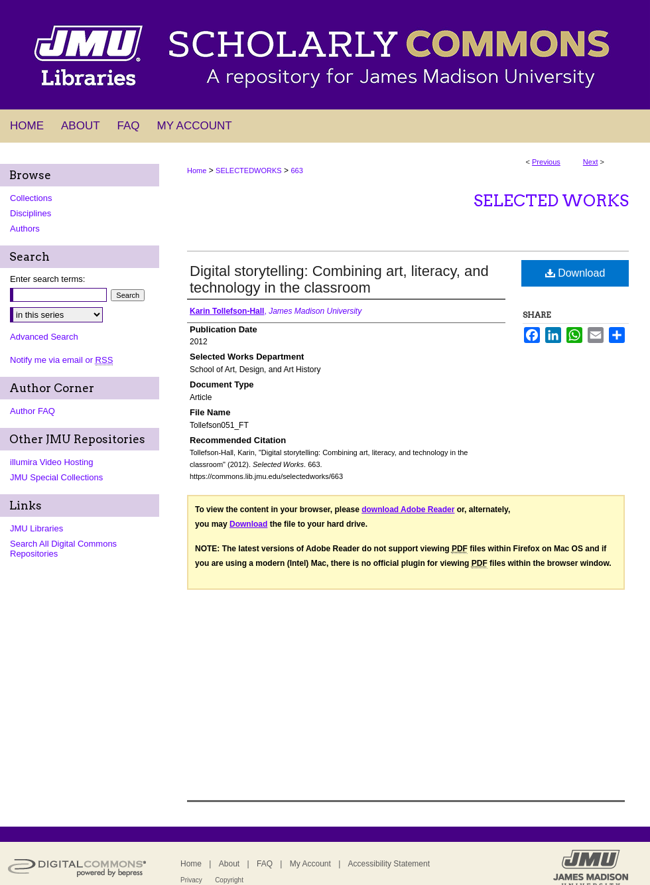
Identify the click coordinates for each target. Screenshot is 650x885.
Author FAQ (32, 411)
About (229, 863)
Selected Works (551, 200)
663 (296, 170)
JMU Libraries (36, 528)
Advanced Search (44, 337)
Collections (31, 198)
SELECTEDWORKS (249, 170)
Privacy (191, 880)
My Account (310, 863)
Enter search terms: (47, 279)
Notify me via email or (61, 360)
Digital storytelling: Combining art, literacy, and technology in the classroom (339, 279)
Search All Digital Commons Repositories (63, 549)
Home (196, 170)
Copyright (229, 880)
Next (590, 162)
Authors (25, 229)
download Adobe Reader (407, 509)
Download (575, 273)
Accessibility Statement (389, 863)
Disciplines (30, 213)
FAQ (265, 863)
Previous (546, 162)
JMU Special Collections (56, 477)
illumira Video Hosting (52, 462)
